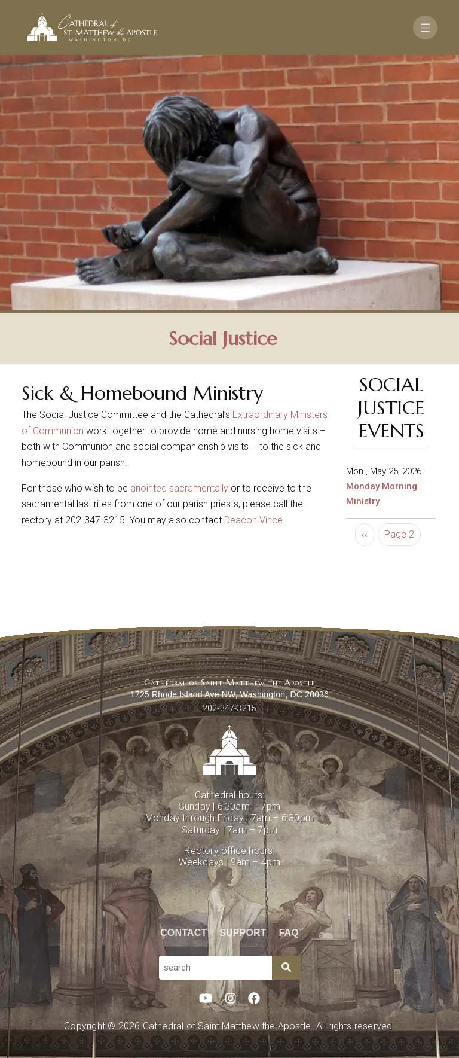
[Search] (286, 968)
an (135, 488)
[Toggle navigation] (425, 27)
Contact (183, 933)
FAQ (289, 933)
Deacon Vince (253, 520)
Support (243, 933)
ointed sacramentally (184, 488)
